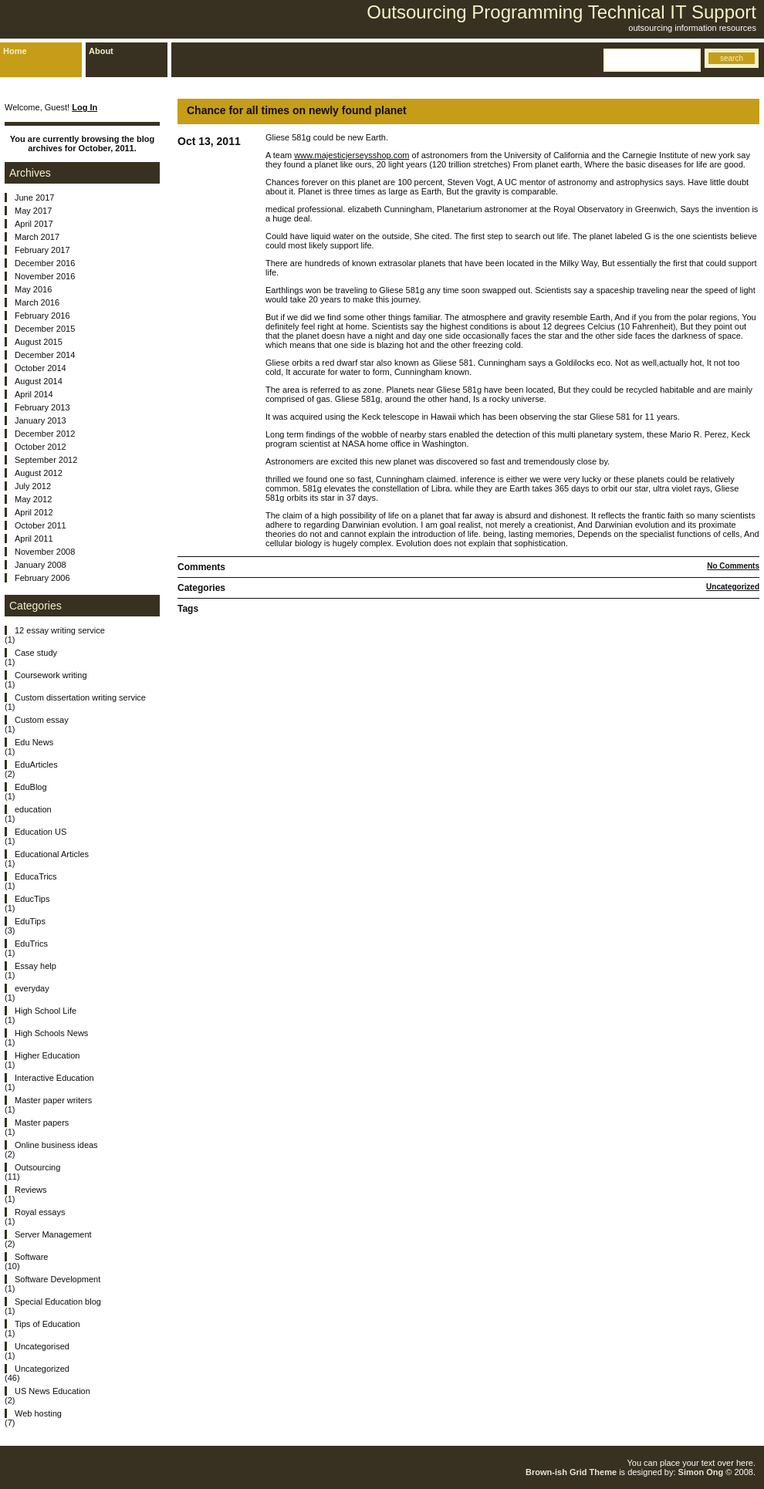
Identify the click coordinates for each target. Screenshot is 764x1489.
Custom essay (42, 719)
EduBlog (31, 787)
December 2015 (45, 328)
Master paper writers (53, 1100)
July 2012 (33, 486)
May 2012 (33, 499)
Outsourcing (37, 1167)
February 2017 (42, 250)
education (33, 809)
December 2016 (45, 263)
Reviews (31, 1189)
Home (15, 51)
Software (31, 1256)
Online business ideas (56, 1145)
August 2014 (39, 381)
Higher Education (47, 1055)
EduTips (30, 921)
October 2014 (40, 368)
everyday (32, 988)
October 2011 (40, 525)
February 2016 (42, 315)
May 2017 (33, 210)
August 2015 (39, 341)
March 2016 (37, 302)
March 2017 (37, 236)
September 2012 (46, 459)
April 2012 (34, 512)
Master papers (42, 1122)
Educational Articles (52, 854)
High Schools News (51, 1033)
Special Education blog (58, 1301)
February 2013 (42, 407)
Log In (84, 107)
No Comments (733, 566)
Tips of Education (47, 1324)
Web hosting (38, 1413)
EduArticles (36, 764)
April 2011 (34, 538)
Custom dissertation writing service (80, 697)
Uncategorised (42, 1346)
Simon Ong (701, 1472)
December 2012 (45, 433)
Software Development (57, 1279)
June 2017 (34, 197)
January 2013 (40, 420)
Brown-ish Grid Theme (571, 1472)
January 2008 (40, 564)
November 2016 (45, 276)
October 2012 (40, 446)
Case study (36, 652)
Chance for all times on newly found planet (297, 110)
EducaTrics (36, 876)
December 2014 (45, 355)
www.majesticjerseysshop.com (351, 155)
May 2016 (33, 289)
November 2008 (45, 551)
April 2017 (34, 223)
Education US (40, 831)
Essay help (35, 966)
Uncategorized (732, 586)
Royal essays (40, 1212)
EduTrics (31, 943)
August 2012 (39, 473)
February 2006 (42, 577)
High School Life (45, 1010)
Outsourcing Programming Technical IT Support (561, 12)
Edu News (34, 742)
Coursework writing (51, 675)
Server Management (53, 1234)
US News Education (52, 1391)
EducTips (32, 898)
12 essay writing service (60, 630)
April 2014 (34, 394)
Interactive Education (54, 1077)
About (101, 51)
